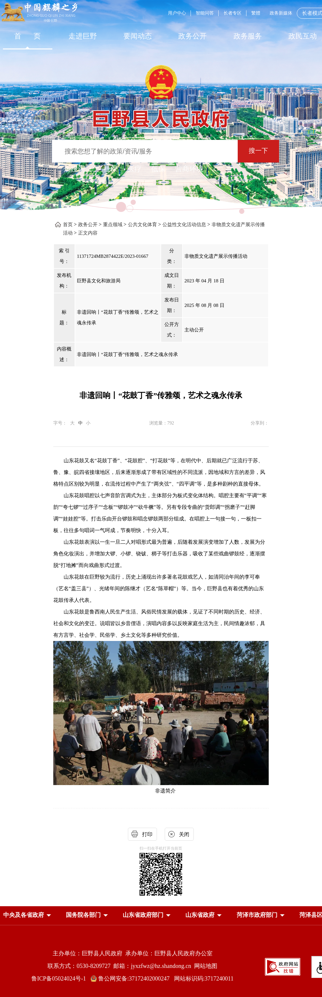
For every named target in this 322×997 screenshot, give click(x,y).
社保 (110, 169)
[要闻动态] (137, 36)
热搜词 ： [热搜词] (79, 169)
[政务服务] (247, 36)
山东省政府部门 (143, 915)
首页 (68, 224)
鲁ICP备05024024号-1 (60, 978)
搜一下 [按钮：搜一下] (258, 150)
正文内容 (88, 233)
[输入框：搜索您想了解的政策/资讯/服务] (145, 151)
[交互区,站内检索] (160, 152)
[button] (23, 915)
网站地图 (205, 966)
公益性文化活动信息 (184, 224)
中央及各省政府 (23, 915)
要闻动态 (137, 36)
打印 (147, 834)
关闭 (184, 834)
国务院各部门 (83, 915)
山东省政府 (199, 915)
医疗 (134, 169)
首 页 (27, 36)
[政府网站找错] (282, 966)
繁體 (255, 13)
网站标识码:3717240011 (204, 978)
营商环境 (189, 169)
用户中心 (177, 13)
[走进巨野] (82, 36)
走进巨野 (82, 36)
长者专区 (232, 13)
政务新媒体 (281, 13)
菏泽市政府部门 (257, 915)
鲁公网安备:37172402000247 (132, 978)
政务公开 (192, 36)
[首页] (27, 36)
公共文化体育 (142, 224)
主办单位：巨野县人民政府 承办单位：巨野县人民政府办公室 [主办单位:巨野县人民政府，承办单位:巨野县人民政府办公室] (133, 953)
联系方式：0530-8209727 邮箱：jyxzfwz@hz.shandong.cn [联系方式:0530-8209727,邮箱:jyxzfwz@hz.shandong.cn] (120, 966)
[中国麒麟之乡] (39, 13)
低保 (158, 169)
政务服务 (248, 36)
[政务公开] (192, 36)
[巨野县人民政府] (161, 115)
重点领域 (112, 224)
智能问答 (205, 13)
